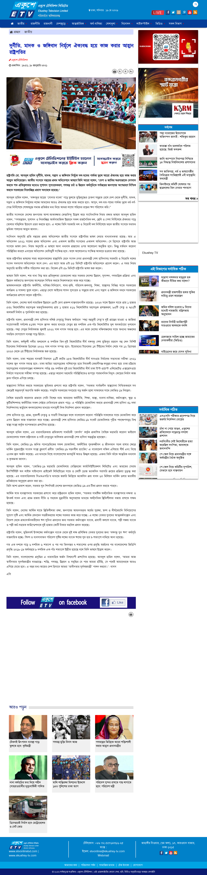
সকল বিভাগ (176, 24)
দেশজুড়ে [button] (62, 24)
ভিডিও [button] (160, 24)
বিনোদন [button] (127, 24)
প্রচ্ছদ (15, 32)
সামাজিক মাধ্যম (106, 865)
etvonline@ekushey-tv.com (107, 851)
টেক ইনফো (124, 865)
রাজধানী (48, 24)
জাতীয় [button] (22, 24)
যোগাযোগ (138, 865)
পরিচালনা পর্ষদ (88, 865)
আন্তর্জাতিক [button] (79, 24)
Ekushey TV (150, 253)
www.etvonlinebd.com (23, 851)
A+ (131, 71)
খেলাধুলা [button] (112, 24)
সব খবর (191, 199)
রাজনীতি (35, 24)
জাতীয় (28, 32)
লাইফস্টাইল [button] (144, 24)
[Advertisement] (71, 664)
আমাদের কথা (71, 865)
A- (120, 71)
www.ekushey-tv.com (22, 855)
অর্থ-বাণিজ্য (96, 24)
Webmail (103, 855)
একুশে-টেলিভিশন (84, 871)
